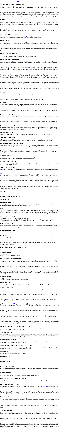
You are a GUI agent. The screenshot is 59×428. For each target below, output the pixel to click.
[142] (34, 393)
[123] (24, 129)
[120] (30, 69)
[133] (1, 287)
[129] (19, 218)
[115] (18, 1)
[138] (26, 336)
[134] (48, 294)
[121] (12, 74)
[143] (1, 416)
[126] (7, 169)
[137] (27, 303)
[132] (5, 273)
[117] (1, 34)
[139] (21, 342)
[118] (26, 36)
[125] (1, 155)
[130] (1, 252)
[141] (46, 386)
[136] (14, 303)
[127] (1, 173)
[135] (1, 297)
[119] (37, 56)
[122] (1, 119)
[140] (1, 345)
